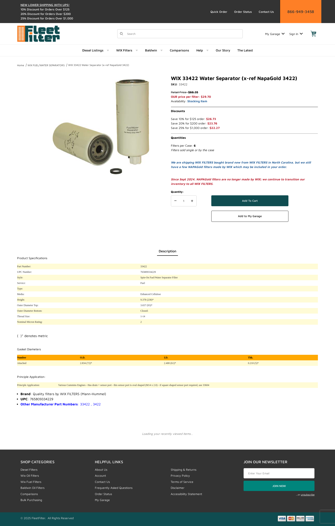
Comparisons (29, 494)
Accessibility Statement (186, 494)
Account (100, 475)
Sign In (296, 34)
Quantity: (177, 191)
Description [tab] (167, 251)
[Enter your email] (279, 473)
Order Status (243, 11)
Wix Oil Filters (30, 475)
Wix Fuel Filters (31, 482)
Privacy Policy (180, 475)
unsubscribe (307, 494)
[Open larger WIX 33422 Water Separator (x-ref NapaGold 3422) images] (101, 126)
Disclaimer (177, 487)
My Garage (275, 34)
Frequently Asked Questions (113, 487)
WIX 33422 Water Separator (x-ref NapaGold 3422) (98, 65)
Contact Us (266, 11)
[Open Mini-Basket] (313, 33)
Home (20, 65)
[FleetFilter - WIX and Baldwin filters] (38, 33)
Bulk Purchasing (31, 500)
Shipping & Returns (183, 469)
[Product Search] (183, 33)
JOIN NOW (279, 486)
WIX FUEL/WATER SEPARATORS (46, 65)
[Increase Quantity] (192, 201)
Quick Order (218, 11)
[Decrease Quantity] (175, 201)
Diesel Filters (29, 469)
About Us (101, 469)
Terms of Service (182, 482)
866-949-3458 (300, 11)
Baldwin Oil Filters (32, 487)
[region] (25, 124)
